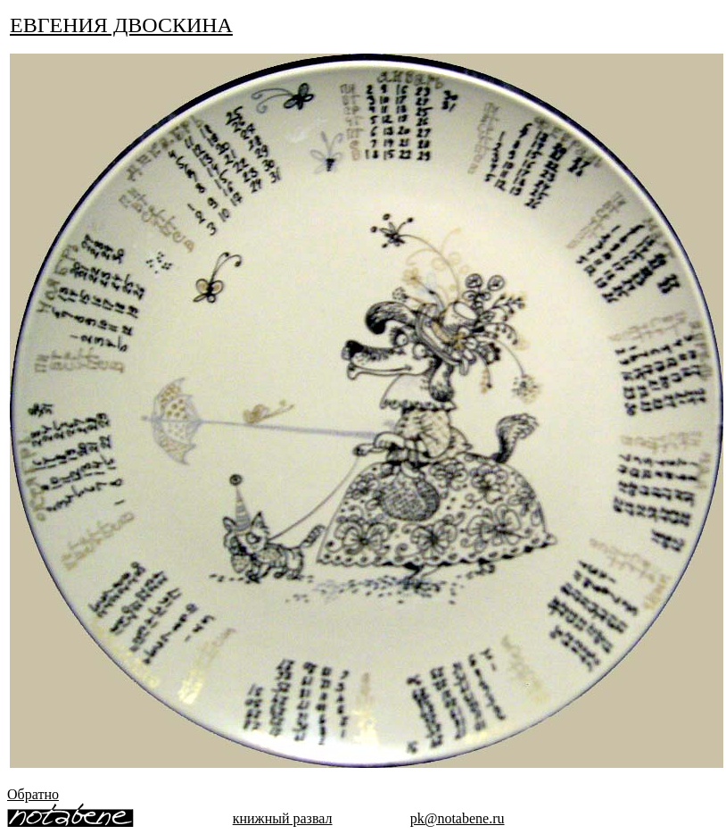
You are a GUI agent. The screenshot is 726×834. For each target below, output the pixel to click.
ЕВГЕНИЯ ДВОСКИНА (121, 25)
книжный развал (283, 818)
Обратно (33, 794)
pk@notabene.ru (457, 818)
